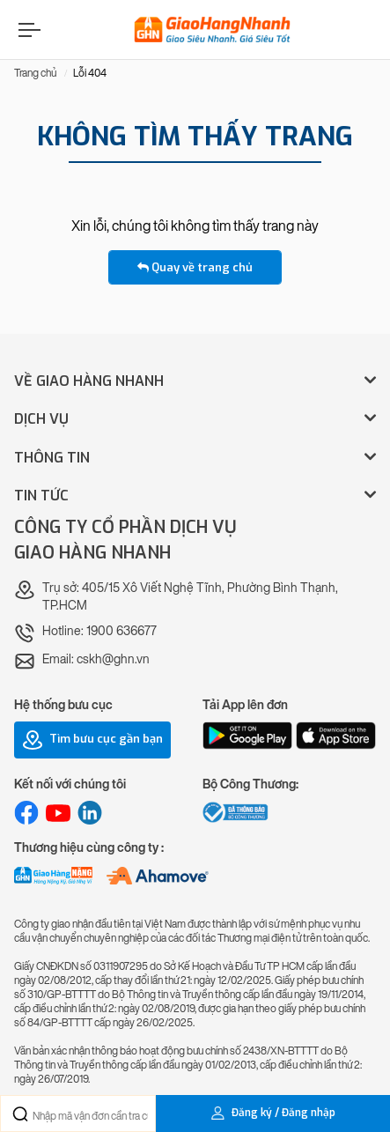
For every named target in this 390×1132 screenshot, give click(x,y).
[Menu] (27, 29)
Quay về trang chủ (195, 267)
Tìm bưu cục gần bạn (92, 740)
